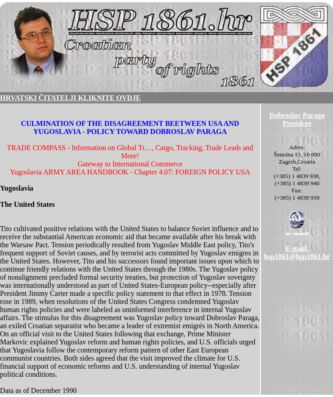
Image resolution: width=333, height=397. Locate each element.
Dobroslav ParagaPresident (297, 119)
